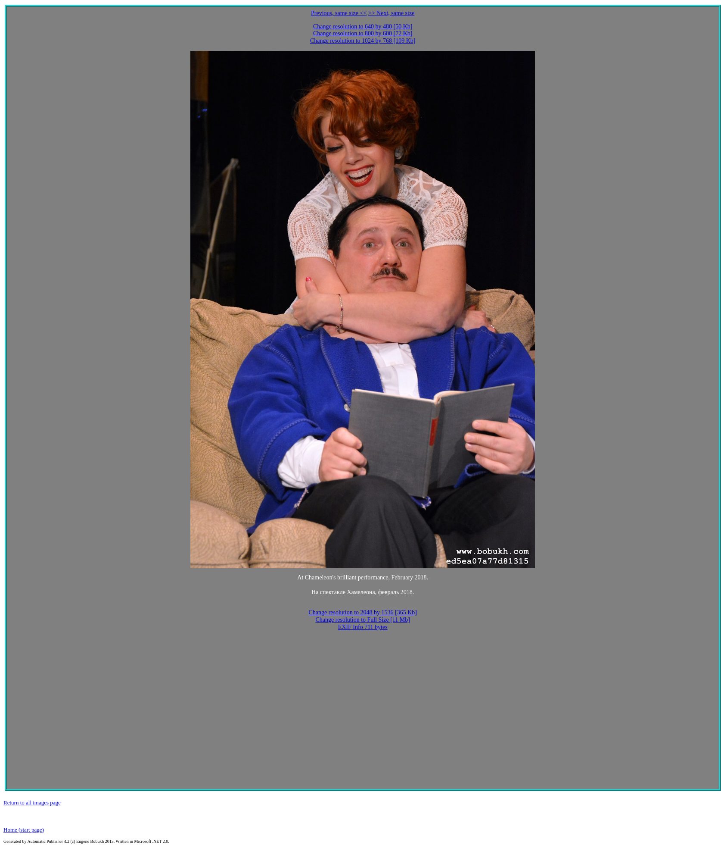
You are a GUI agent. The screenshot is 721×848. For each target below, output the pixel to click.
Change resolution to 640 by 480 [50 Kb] (363, 26)
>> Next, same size (391, 13)
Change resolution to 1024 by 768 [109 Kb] (363, 41)
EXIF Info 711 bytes (363, 627)
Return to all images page (32, 802)
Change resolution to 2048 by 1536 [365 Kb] (362, 612)
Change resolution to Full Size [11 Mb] (362, 619)
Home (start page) (23, 829)
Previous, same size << (339, 13)
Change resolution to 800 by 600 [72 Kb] (363, 33)
